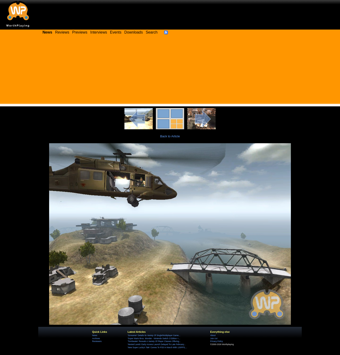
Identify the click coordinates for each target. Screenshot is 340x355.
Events (115, 32)
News (94, 335)
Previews (79, 32)
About (212, 335)
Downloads (133, 32)
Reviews (62, 32)
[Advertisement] (170, 71)
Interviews (98, 32)
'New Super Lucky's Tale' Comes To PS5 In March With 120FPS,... (157, 347)
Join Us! (213, 338)
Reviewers (97, 341)
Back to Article (170, 136)
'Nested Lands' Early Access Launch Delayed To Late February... (157, 344)
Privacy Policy (216, 341)
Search (151, 32)
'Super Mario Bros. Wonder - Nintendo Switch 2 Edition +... (154, 338)
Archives (96, 338)
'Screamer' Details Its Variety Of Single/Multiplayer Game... (154, 335)
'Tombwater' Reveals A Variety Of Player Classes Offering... (154, 341)
